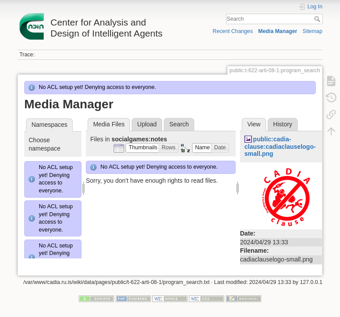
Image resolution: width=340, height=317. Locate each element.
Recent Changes (233, 31)
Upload (147, 124)
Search (318, 19)
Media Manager (277, 31)
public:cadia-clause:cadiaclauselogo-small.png (280, 147)
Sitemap (312, 31)
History (282, 124)
